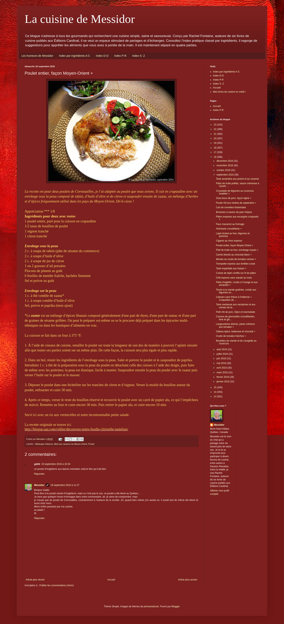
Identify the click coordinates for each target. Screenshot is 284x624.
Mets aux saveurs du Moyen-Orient (70, 444)
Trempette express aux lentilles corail (235, 263)
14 (215, 392)
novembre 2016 (225, 165)
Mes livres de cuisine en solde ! (229, 91)
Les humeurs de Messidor (37, 55)
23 (215, 124)
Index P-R (120, 55)
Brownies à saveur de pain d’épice (234, 212)
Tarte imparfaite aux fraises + (231, 268)
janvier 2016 (223, 381)
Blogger (176, 606)
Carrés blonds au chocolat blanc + (234, 254)
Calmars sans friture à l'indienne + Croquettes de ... (234, 298)
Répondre (39, 474)
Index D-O (102, 55)
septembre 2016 (225, 174)
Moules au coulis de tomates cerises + (236, 259)
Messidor (39, 485)
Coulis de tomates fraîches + (231, 336)
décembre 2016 (225, 161)
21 (215, 134)
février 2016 (223, 377)
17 (215, 152)
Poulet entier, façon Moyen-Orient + (234, 245)
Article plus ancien (187, 579)
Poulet (91, 444)
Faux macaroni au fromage (230, 224)
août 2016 (222, 349)
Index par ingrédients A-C (74, 55)
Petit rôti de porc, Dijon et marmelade (235, 312)
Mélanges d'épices (44, 444)
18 (215, 147)
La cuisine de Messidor (80, 18)
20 (215, 138)
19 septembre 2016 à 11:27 (64, 485)
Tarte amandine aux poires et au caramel (237, 178)
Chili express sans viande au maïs (234, 277)
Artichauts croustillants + (229, 228)
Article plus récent (35, 579)
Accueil (111, 579)
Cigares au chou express (229, 240)
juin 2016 (222, 358)
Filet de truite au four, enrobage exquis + (237, 250)
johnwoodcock (151, 606)
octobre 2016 (224, 170)
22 (215, 129)
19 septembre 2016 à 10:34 (55, 464)
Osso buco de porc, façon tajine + (233, 198)
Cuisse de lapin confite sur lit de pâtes (236, 273)
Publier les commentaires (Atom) (56, 585)
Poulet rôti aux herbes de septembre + (236, 203)
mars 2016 (222, 372)
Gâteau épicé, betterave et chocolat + (235, 331)
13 (215, 396)
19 (215, 143)
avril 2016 (222, 367)
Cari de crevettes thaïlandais (231, 207)
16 (215, 157)
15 (215, 387)
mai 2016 (222, 363)
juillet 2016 (223, 354)
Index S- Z (138, 55)
